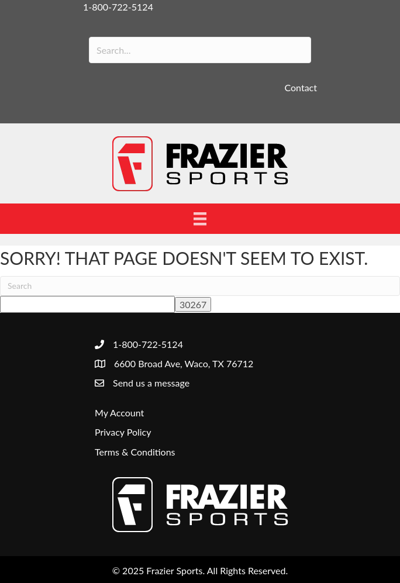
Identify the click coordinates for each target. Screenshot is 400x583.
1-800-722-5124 (118, 6)
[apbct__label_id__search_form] (87, 304)
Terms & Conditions (135, 451)
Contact (301, 87)
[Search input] (200, 50)
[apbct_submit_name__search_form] (193, 304)
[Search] (200, 286)
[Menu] (200, 218)
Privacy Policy (123, 431)
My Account (119, 412)
